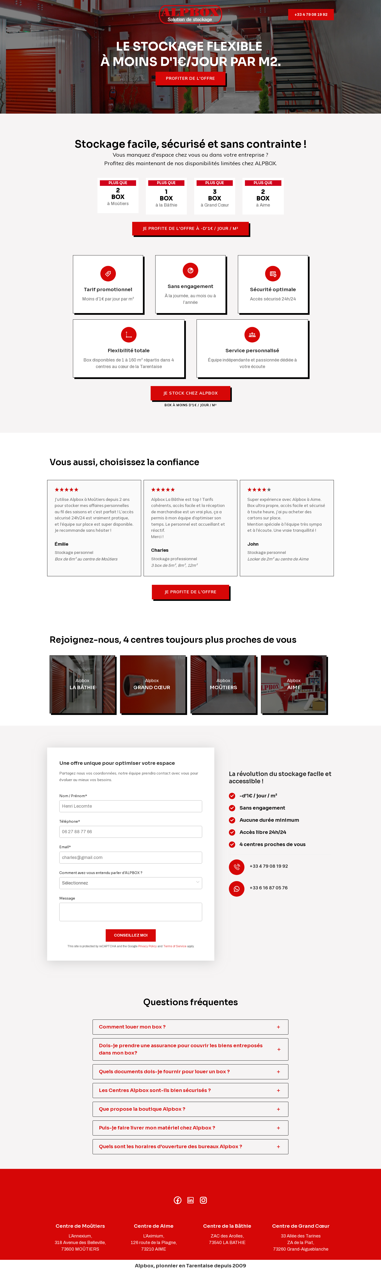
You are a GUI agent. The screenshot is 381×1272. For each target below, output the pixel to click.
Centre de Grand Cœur (300, 1226)
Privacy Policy (147, 946)
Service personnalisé (252, 351)
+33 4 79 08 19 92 (311, 14)
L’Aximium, (153, 1236)
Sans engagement (190, 286)
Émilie (61, 544)
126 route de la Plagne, (154, 1242)
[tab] (190, 1027)
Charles (159, 550)
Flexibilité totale (129, 351)
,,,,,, (130, 883)
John (253, 544)
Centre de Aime (153, 1226)
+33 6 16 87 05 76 (269, 887)
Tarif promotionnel (108, 290)
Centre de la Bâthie (227, 1226)
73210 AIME (153, 1249)
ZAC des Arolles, (227, 1236)
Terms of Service (174, 946)
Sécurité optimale (273, 290)
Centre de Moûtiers (80, 1226)
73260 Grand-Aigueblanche (300, 1249)
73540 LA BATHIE (227, 1242)
